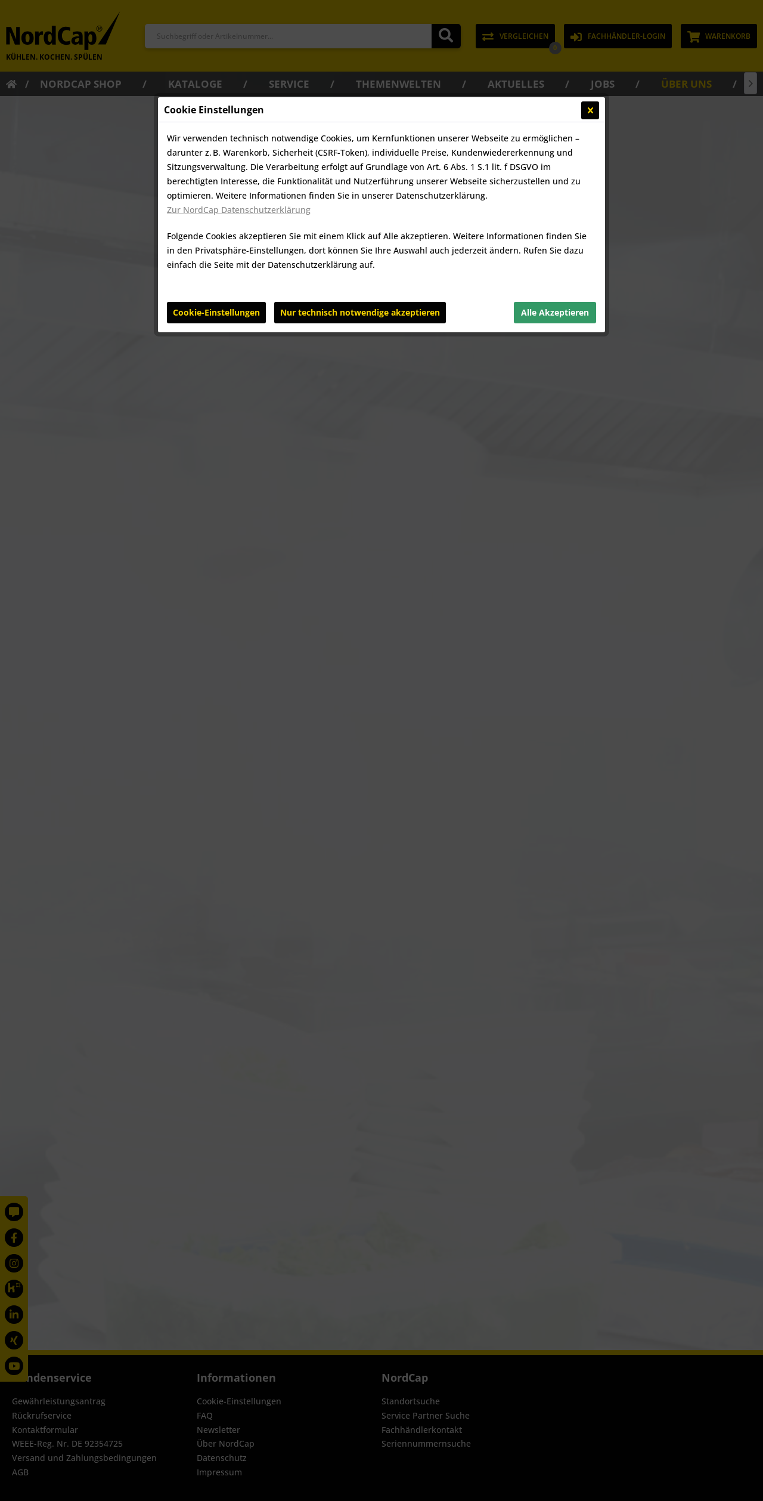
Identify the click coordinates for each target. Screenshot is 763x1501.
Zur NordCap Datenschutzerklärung (239, 209)
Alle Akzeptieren (555, 312)
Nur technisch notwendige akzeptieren (360, 312)
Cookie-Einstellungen (216, 312)
